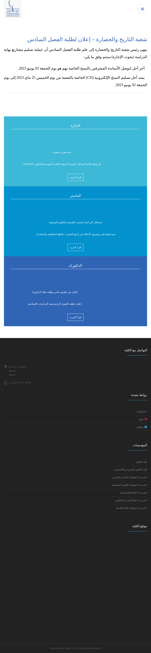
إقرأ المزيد (75, 177)
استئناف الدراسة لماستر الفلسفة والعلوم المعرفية (75, 223)
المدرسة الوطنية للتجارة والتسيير (129, 477)
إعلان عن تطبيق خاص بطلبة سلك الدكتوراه (55, 292)
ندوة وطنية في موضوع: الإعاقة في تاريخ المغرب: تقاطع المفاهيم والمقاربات (75, 234)
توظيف (141, 426)
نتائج (143, 419)
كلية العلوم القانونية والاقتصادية (130, 469)
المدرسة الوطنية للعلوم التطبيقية (129, 484)
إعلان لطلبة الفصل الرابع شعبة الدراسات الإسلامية (55, 304)
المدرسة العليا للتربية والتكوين (131, 500)
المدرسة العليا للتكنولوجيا (133, 492)
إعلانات (141, 411)
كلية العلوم (141, 461)
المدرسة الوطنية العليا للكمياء (131, 507)
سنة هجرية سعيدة (62, 152)
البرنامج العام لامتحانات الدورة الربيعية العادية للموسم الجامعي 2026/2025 (62, 164)
